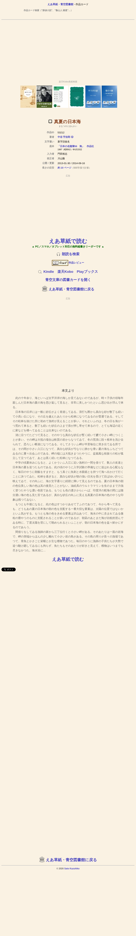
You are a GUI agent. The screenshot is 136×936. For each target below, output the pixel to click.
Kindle (48, 272)
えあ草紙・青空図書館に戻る (71, 289)
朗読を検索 (70, 254)
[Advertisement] (67, 48)
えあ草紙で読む (68, 241)
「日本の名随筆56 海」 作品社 (76, 146)
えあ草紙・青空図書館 (60, 4)
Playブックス (87, 272)
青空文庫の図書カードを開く (68, 280)
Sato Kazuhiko (72, 868)
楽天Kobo (65, 272)
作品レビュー (68, 262)
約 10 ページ (64, 167)
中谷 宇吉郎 (64, 137)
